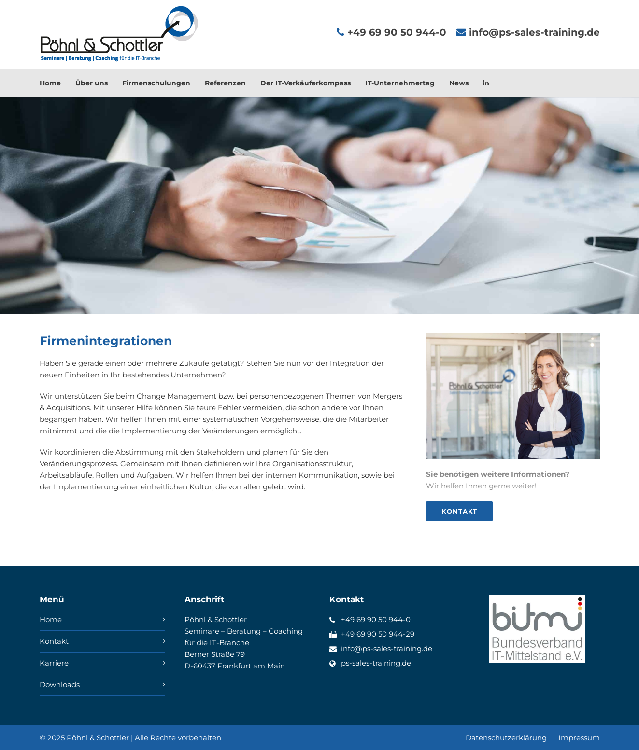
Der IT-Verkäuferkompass (305, 83)
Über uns (91, 83)
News (459, 83)
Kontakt (54, 641)
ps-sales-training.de (376, 662)
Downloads (60, 684)
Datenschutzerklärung (506, 737)
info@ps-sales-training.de (386, 648)
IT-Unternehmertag (400, 83)
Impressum (579, 737)
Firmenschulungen (156, 83)
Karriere (54, 662)
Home (50, 83)
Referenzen (225, 83)
